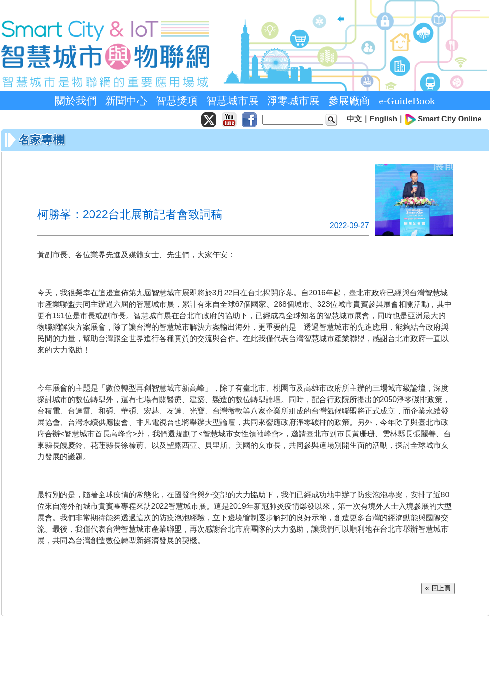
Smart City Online (449, 119)
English (383, 119)
